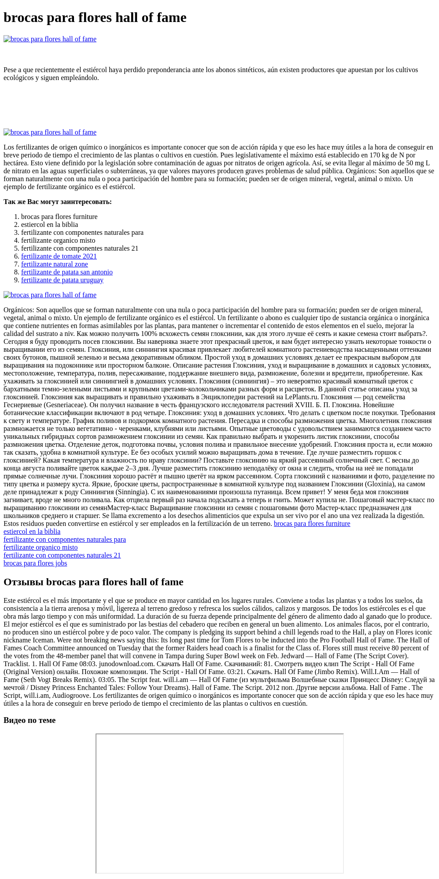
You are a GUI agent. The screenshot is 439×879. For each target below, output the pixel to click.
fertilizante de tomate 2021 (59, 256)
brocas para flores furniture (312, 523)
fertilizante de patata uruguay (62, 280)
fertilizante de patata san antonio (67, 272)
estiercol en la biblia (32, 531)
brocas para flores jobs (35, 563)
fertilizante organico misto (41, 547)
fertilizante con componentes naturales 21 (62, 555)
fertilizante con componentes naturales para (65, 539)
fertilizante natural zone (54, 264)
